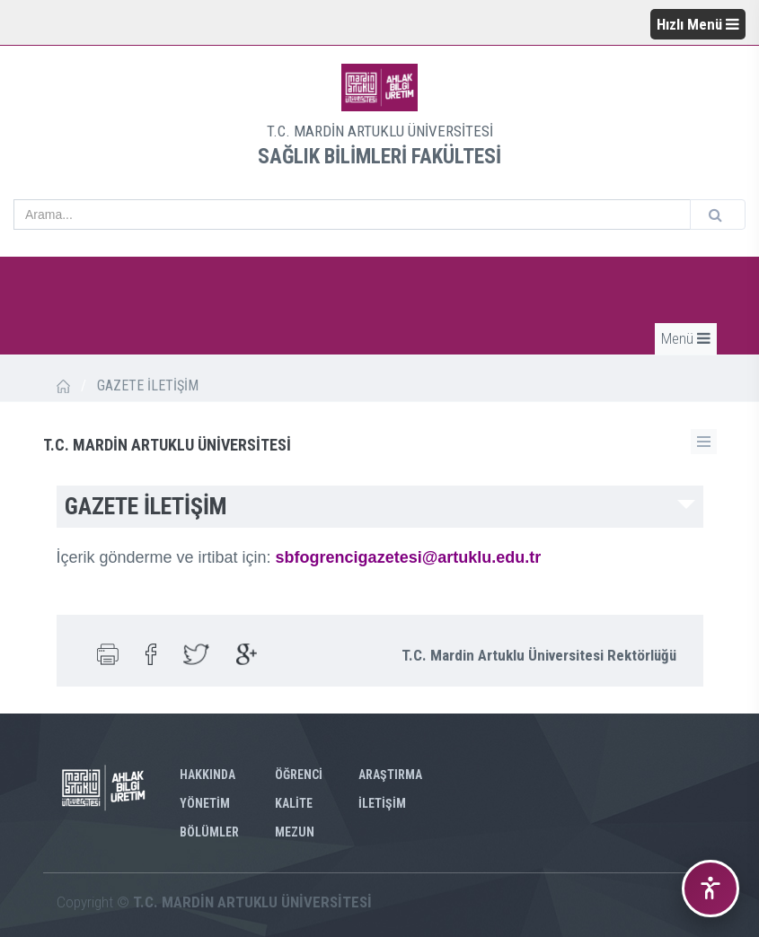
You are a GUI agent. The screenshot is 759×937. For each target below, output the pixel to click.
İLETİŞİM (382, 803)
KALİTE (294, 803)
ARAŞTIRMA (390, 774)
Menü (685, 338)
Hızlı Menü (698, 24)
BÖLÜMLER (209, 832)
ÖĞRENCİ (298, 774)
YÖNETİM (205, 803)
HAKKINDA (207, 774)
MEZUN (294, 832)
